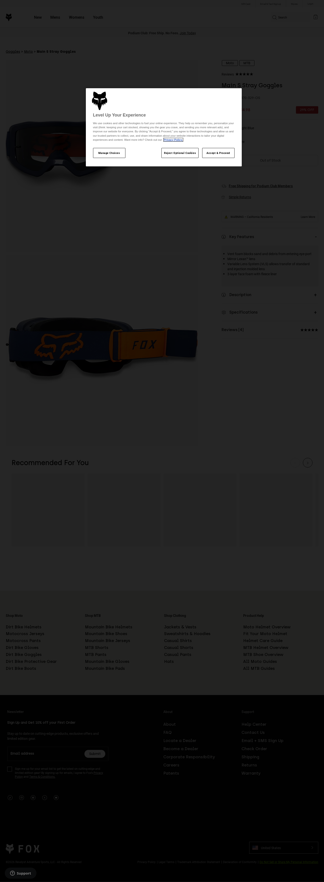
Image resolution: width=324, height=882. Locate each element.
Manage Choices (109, 153)
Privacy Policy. (173, 139)
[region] (164, 127)
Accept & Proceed (218, 153)
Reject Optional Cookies (180, 153)
